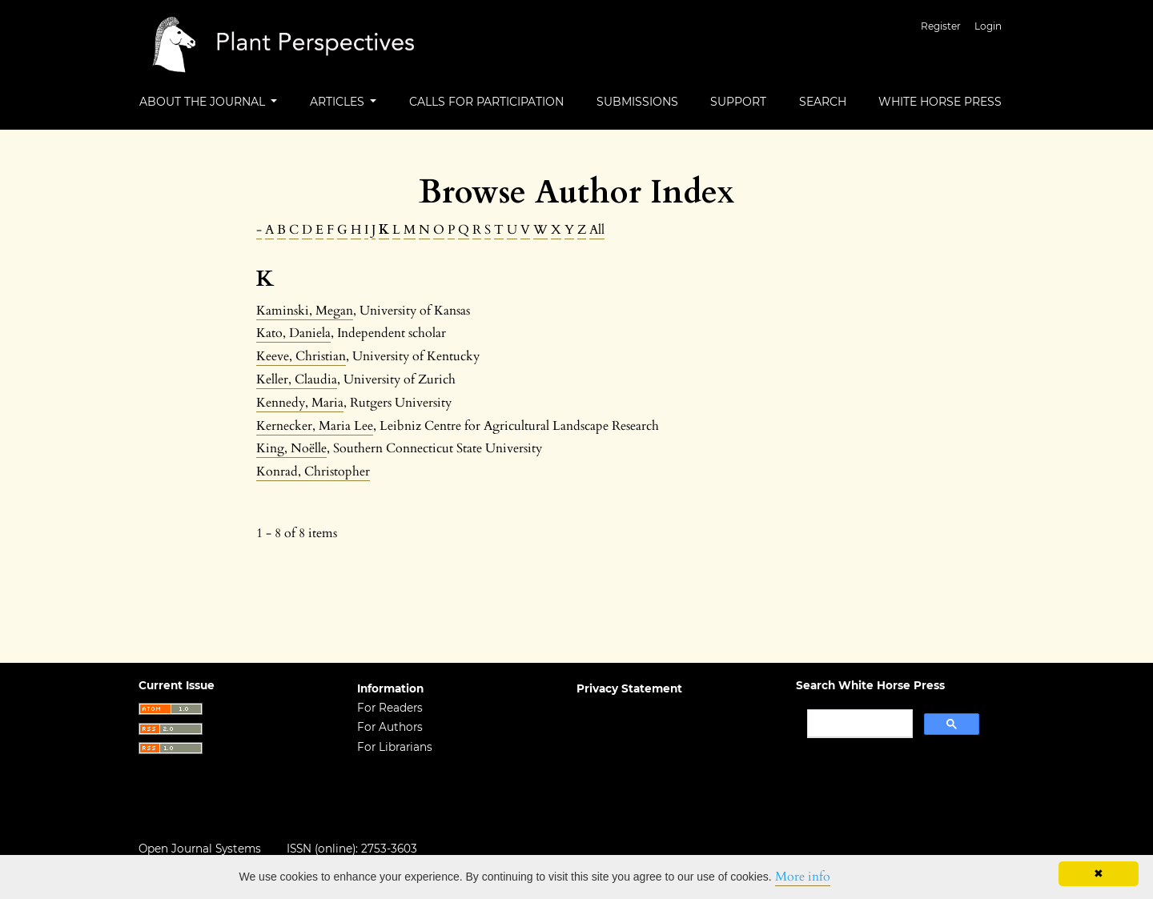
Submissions (637, 101)
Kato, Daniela (293, 333)
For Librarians (394, 746)
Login (988, 26)
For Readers (390, 707)
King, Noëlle (291, 448)
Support (738, 101)
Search (822, 101)
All (597, 230)
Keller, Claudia (296, 379)
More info (802, 876)
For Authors (390, 726)
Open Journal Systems (200, 848)
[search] (858, 723)
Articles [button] (339, 101)
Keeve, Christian (301, 356)
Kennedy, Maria (299, 402)
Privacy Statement (629, 688)
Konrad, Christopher (313, 471)
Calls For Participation (486, 101)
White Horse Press (940, 101)
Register (941, 26)
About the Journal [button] (203, 101)
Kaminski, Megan (304, 310)
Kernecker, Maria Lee (314, 426)
